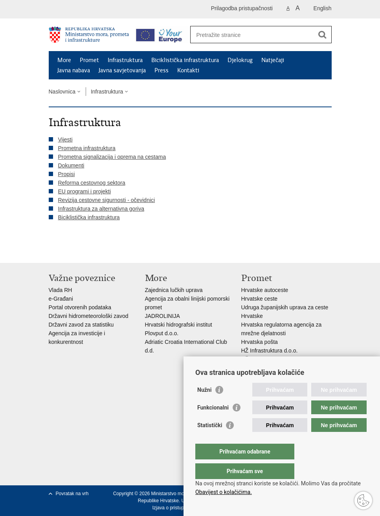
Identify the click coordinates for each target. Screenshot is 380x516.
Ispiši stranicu (53, 250)
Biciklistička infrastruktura (185, 60)
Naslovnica (62, 91)
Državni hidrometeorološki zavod (89, 316)
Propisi (66, 174)
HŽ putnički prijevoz (265, 359)
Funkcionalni (213, 423)
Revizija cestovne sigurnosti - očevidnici (106, 200)
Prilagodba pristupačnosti (242, 8)
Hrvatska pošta (259, 342)
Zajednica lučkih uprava (174, 290)
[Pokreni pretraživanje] (322, 34)
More (64, 60)
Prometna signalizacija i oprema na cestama (112, 157)
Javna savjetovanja (122, 70)
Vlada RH (60, 290)
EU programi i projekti (84, 191)
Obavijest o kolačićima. (223, 492)
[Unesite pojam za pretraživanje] (252, 34)
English (323, 8)
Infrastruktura (125, 60)
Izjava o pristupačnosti (175, 507)
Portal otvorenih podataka (80, 307)
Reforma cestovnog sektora (91, 183)
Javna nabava (73, 70)
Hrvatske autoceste (264, 290)
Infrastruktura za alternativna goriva (101, 209)
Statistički (209, 441)
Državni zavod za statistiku (81, 324)
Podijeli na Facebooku (70, 250)
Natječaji (272, 60)
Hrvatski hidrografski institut (178, 324)
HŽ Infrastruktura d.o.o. (269, 350)
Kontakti (188, 70)
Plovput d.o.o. (162, 333)
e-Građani (61, 299)
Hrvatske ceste (259, 299)
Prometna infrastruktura (87, 148)
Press (161, 70)
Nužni (204, 405)
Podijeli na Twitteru (87, 250)
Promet (89, 60)
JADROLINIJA (162, 316)
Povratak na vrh (72, 493)
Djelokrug (240, 60)
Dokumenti (71, 165)
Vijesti (65, 139)
